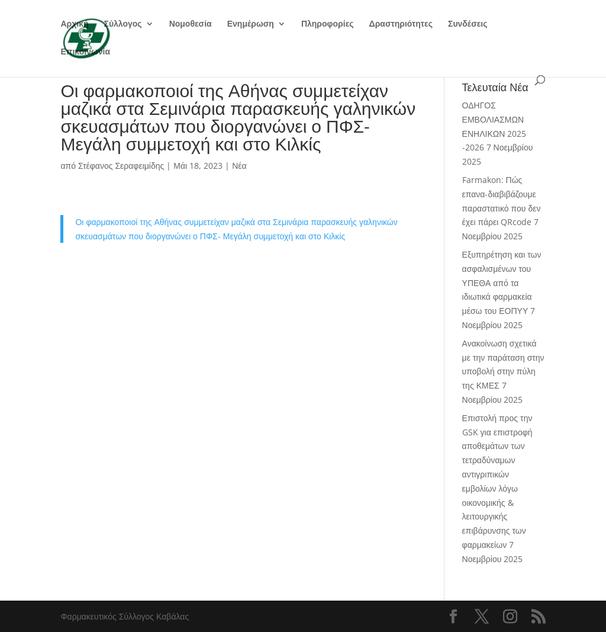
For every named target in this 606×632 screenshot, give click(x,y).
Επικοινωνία (85, 52)
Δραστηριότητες (401, 24)
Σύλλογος (123, 24)
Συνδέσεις (468, 24)
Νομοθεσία (190, 24)
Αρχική (74, 24)
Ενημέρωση (250, 24)
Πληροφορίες (327, 24)
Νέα (239, 165)
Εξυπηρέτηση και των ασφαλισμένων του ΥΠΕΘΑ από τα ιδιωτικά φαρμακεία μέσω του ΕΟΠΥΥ (501, 282)
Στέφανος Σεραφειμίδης (121, 165)
